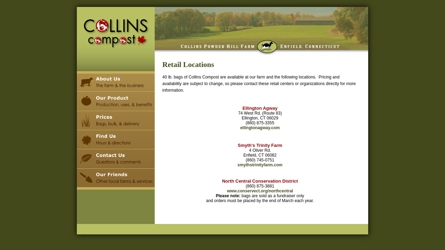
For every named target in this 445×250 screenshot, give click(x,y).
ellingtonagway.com (260, 127)
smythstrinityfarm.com (259, 164)
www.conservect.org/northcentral (260, 191)
